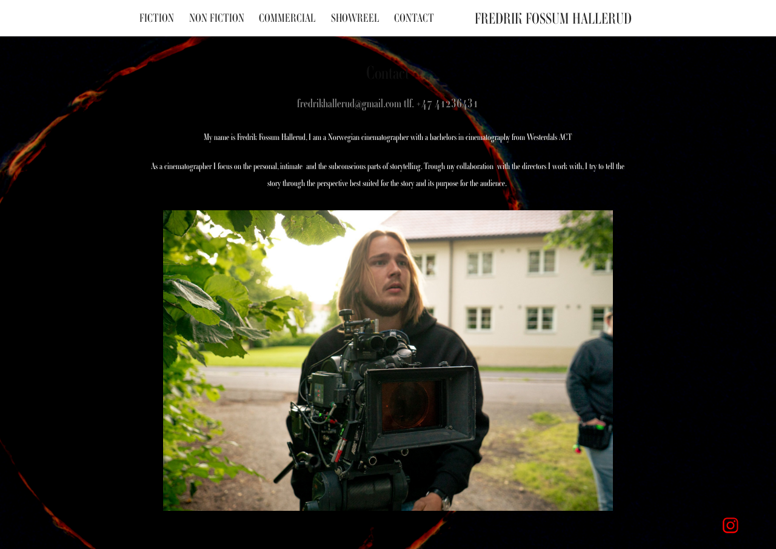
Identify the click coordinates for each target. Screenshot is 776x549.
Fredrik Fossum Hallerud (553, 18)
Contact (414, 17)
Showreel (355, 17)
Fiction (156, 17)
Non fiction (216, 17)
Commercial (287, 17)
